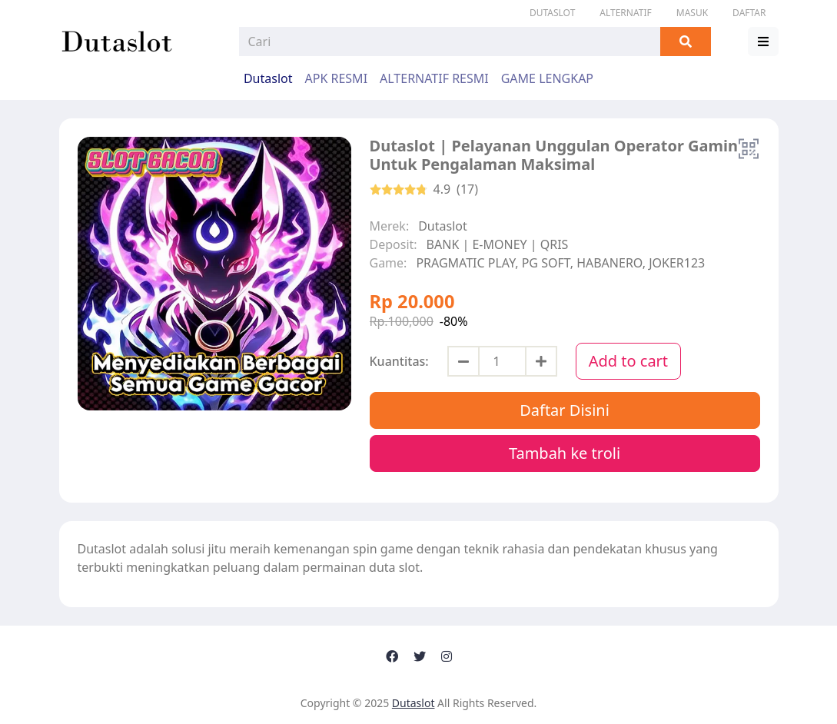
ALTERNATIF (625, 12)
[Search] (449, 41)
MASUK (692, 12)
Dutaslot (552, 12)
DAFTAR (749, 12)
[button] (763, 41)
